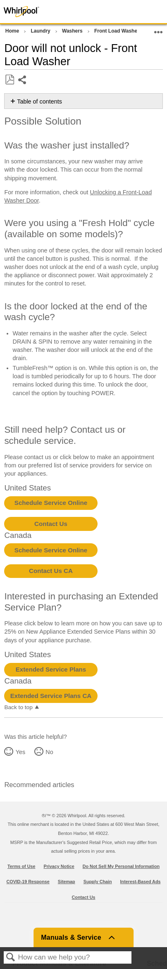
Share (22, 80)
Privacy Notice (58, 866)
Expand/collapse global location (158, 29)
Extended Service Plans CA (51, 695)
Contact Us (50, 523)
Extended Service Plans (51, 669)
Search (10, 957)
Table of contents (39, 101)
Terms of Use (21, 866)
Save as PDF (9, 80)
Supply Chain (98, 881)
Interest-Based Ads (140, 881)
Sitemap (66, 881)
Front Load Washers (118, 31)
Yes (20, 752)
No (49, 752)
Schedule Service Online (50, 502)
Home (13, 31)
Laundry (41, 31)
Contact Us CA (51, 570)
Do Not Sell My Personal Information (121, 866)
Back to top (18, 707)
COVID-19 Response (28, 881)
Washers (73, 31)
